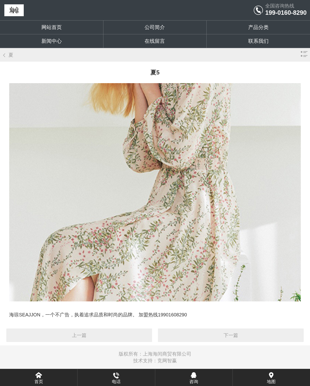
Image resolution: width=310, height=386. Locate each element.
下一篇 (231, 335)
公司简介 (155, 27)
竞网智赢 (167, 360)
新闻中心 (51, 41)
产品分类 (258, 27)
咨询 (193, 381)
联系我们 (258, 41)
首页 (38, 381)
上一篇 (79, 335)
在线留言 (155, 41)
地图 (271, 381)
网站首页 (51, 27)
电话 (116, 381)
